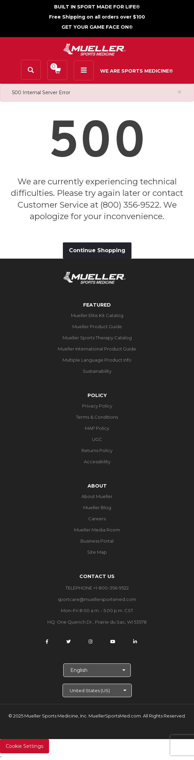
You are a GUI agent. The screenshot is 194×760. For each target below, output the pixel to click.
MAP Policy (97, 428)
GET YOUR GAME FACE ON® (97, 27)
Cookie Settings (24, 746)
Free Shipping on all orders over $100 (97, 17)
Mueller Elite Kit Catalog (97, 315)
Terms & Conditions (97, 417)
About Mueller (97, 496)
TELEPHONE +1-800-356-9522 (97, 588)
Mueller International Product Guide (97, 348)
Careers (97, 518)
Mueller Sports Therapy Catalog (97, 337)
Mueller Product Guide (97, 326)
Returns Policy (97, 450)
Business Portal (97, 541)
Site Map (97, 552)
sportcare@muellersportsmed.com (97, 599)
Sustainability (97, 371)
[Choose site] (97, 690)
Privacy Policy (97, 406)
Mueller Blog (97, 507)
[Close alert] (179, 92)
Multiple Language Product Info (97, 360)
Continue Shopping (97, 250)
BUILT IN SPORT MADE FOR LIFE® (97, 7)
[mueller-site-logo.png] (94, 49)
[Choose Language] (97, 670)
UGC (97, 439)
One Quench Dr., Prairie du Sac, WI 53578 (102, 622)
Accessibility (97, 461)
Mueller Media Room (97, 529)
